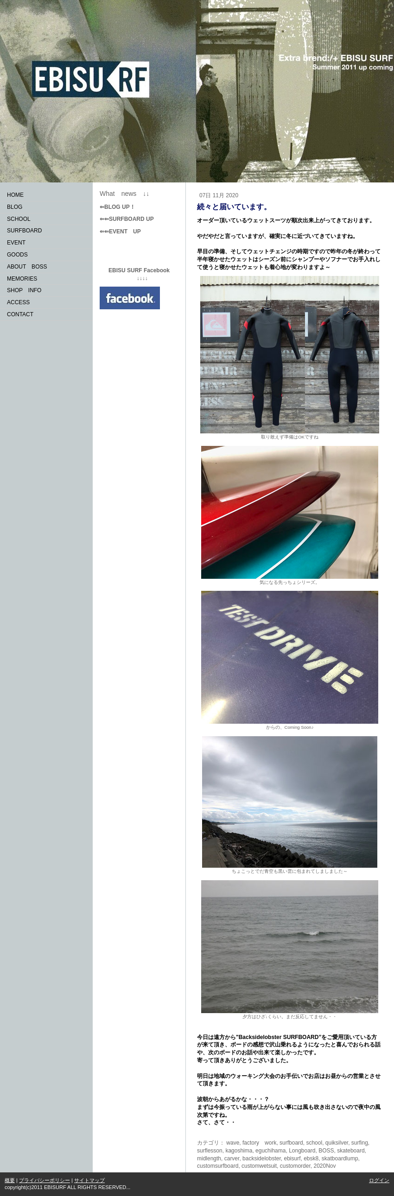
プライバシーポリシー (44, 1180)
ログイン (379, 1180)
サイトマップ (89, 1180)
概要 (10, 1180)
